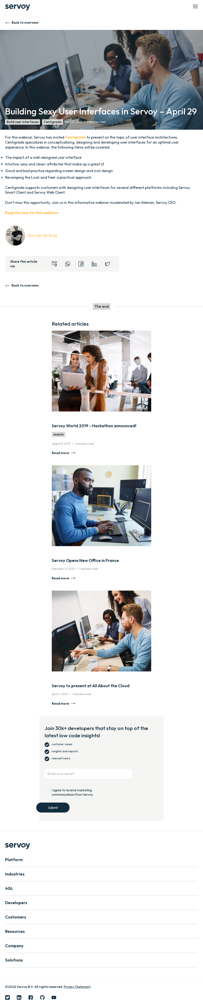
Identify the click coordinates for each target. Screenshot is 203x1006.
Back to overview (25, 22)
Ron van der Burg (42, 235)
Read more (60, 453)
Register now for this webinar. (32, 212)
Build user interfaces (22, 122)
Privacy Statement (77, 987)
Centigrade (52, 122)
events (58, 434)
